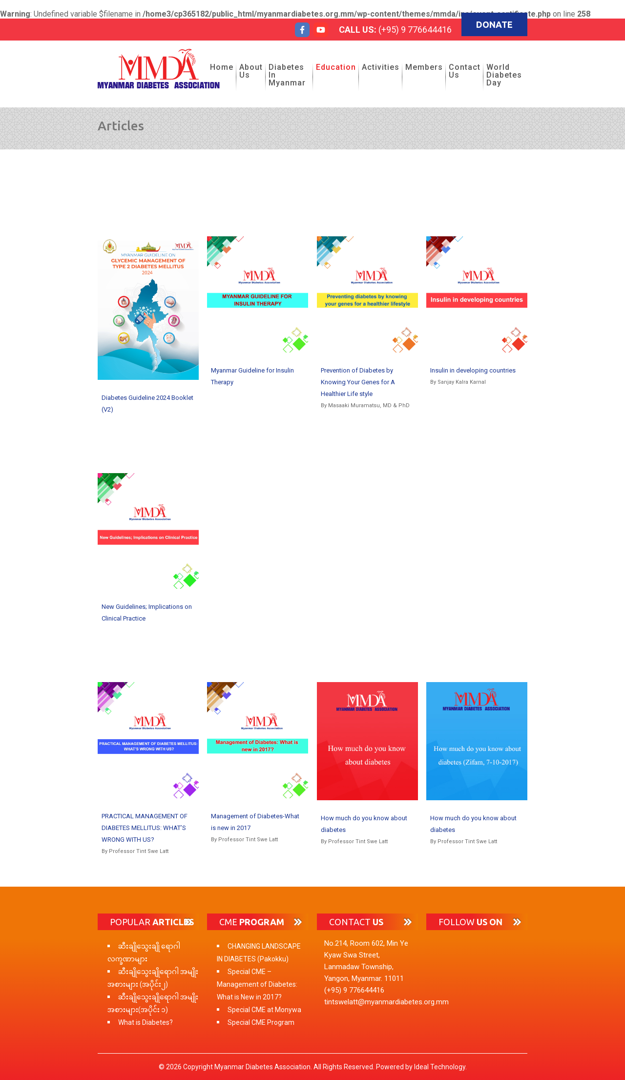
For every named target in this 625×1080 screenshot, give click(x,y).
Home (221, 67)
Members (424, 67)
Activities (380, 67)
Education (336, 67)
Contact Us (464, 71)
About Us (251, 71)
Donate (494, 24)
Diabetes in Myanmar (287, 74)
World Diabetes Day (504, 74)
